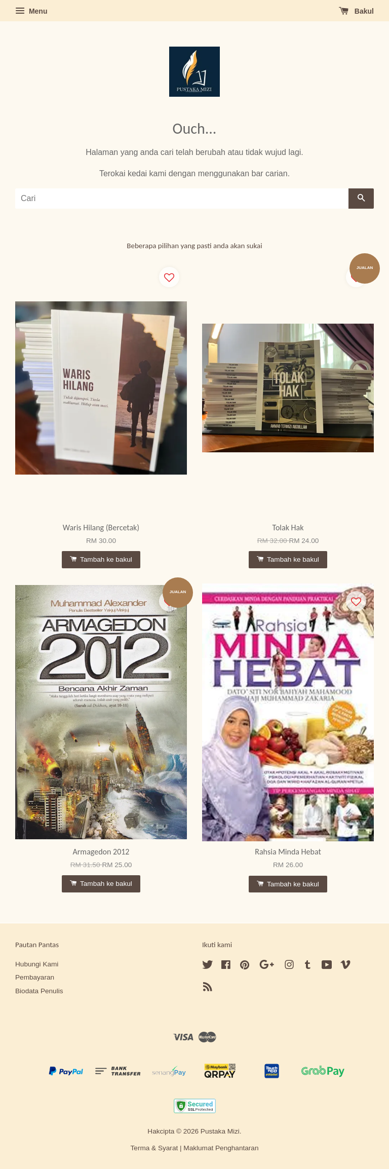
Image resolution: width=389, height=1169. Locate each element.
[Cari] (181, 198)
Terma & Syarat (154, 1148)
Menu (31, 11)
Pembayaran (34, 977)
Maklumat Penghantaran (220, 1148)
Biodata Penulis (39, 991)
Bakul (356, 11)
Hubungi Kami (36, 964)
